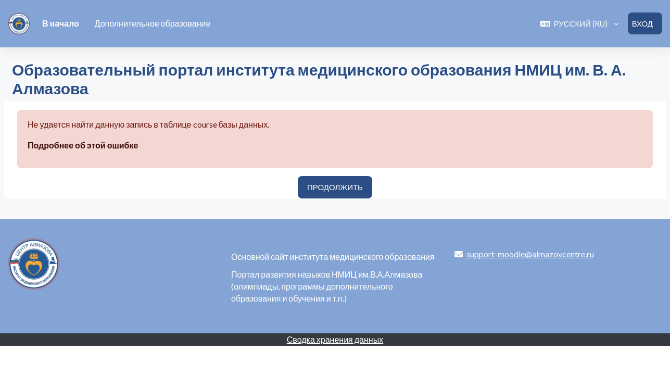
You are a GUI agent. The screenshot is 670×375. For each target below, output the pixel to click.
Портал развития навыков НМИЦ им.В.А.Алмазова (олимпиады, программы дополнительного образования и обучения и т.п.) (326, 286)
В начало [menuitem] (60, 23)
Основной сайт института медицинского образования (333, 256)
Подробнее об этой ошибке (83, 146)
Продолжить (335, 187)
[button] (579, 23)
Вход (642, 23)
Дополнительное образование (153, 23)
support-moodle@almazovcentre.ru (530, 254)
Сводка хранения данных (335, 339)
